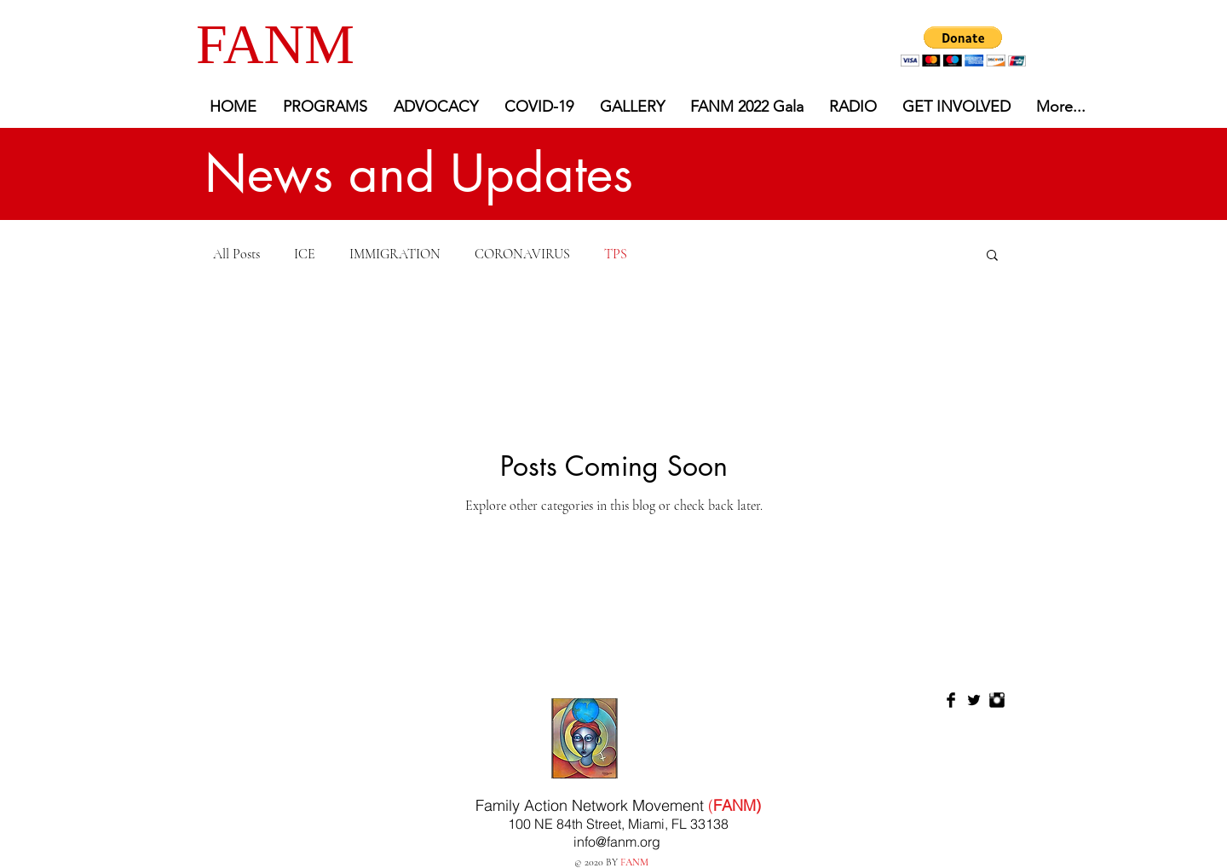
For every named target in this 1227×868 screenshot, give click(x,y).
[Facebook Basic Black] (951, 700)
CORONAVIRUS (522, 254)
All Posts (236, 254)
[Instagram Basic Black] (997, 700)
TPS (615, 254)
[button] (963, 46)
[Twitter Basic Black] (974, 700)
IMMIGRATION (395, 254)
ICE (304, 254)
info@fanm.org (616, 841)
